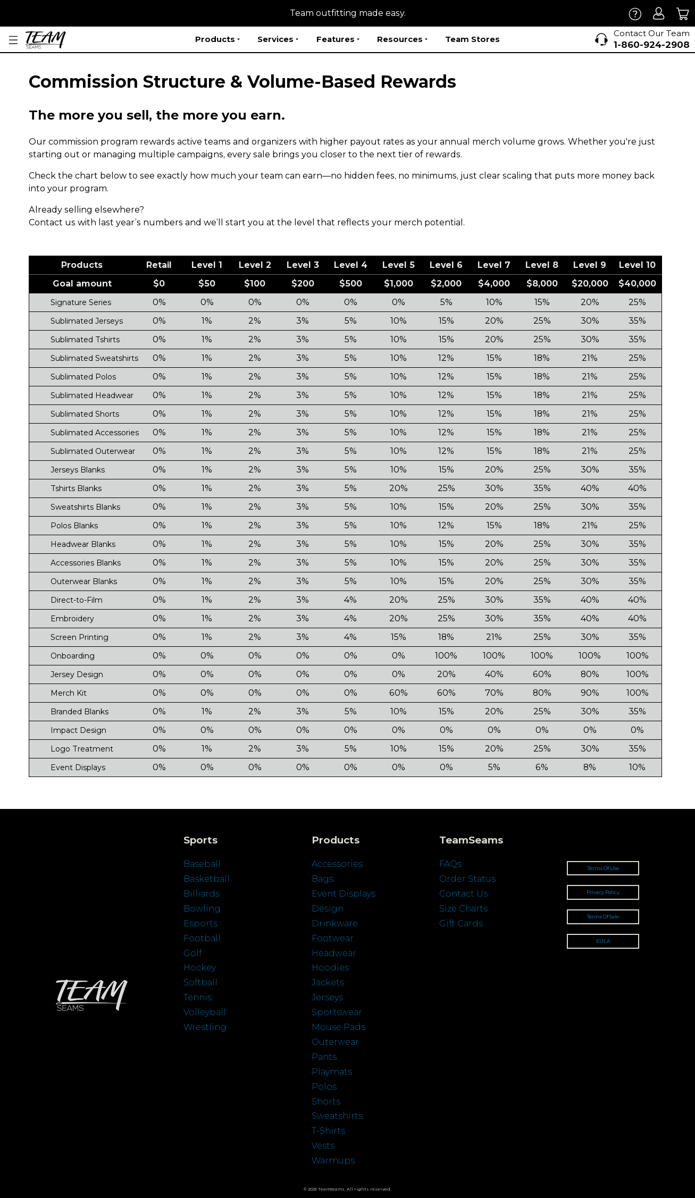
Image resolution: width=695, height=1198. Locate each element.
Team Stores (472, 39)
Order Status (467, 879)
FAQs (450, 864)
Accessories (337, 864)
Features (337, 39)
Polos (324, 1087)
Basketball (206, 879)
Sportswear (337, 1012)
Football (202, 938)
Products (217, 39)
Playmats (332, 1072)
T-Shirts (328, 1131)
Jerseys (327, 997)
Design (328, 909)
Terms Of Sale (603, 916)
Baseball (202, 864)
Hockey (199, 968)
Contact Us (463, 894)
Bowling (202, 909)
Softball (200, 982)
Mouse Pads (338, 1027)
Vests (323, 1146)
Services (277, 39)
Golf (192, 953)
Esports (200, 923)
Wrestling (205, 1027)
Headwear (334, 953)
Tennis (197, 997)
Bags (322, 879)
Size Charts (463, 909)
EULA (603, 941)
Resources (402, 39)
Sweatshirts (337, 1116)
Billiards (201, 894)
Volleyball (204, 1012)
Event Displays (343, 894)
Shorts (326, 1101)
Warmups (333, 1160)
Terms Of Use (603, 868)
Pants (324, 1057)
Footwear (333, 938)
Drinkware (335, 923)
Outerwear (335, 1042)
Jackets (328, 982)
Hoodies (330, 968)
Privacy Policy (603, 892)
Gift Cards (461, 923)
